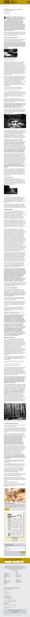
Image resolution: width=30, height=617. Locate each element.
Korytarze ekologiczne (19, 575)
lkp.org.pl (13, 101)
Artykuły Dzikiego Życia (9, 545)
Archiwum (10, 6)
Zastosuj (23, 552)
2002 (12, 6)
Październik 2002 (16, 6)
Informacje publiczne (7, 576)
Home (7, 6)
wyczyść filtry (23, 554)
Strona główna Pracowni (7, 574)
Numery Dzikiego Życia (9, 544)
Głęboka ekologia (6, 575)
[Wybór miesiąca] (15, 550)
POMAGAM (7, 509)
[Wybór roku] (15, 547)
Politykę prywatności (21, 560)
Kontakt (5, 577)
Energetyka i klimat (18, 576)
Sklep (4, 584)
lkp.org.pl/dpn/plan (12, 485)
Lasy (16, 574)
